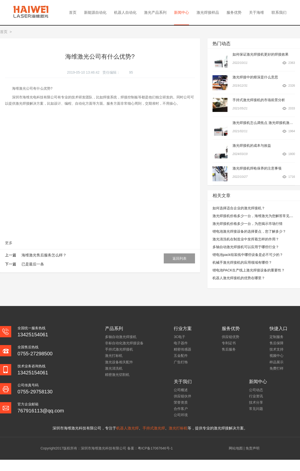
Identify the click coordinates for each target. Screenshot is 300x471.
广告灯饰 (181, 362)
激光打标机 (113, 356)
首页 (72, 12)
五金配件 (181, 356)
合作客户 (181, 409)
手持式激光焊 (153, 428)
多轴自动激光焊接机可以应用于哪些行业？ (245, 247)
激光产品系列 (155, 12)
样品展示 (277, 362)
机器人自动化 (125, 12)
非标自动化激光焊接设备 (124, 343)
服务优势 (234, 12)
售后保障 (277, 343)
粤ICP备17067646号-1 (155, 448)
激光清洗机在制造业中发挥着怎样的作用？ (245, 239)
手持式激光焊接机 (119, 349)
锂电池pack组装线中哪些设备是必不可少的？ (247, 255)
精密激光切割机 (117, 375)
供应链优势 (230, 337)
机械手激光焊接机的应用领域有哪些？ (242, 262)
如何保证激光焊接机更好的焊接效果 (260, 54)
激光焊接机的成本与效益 (251, 145)
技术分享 (256, 402)
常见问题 (256, 409)
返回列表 (179, 258)
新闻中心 (181, 12)
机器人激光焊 (127, 428)
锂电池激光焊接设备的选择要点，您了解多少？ (249, 231)
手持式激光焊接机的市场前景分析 (258, 100)
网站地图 (236, 448)
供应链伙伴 (182, 396)
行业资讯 (256, 396)
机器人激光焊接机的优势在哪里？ (238, 278)
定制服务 (277, 337)
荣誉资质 (181, 402)
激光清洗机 (113, 368)
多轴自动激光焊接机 (120, 337)
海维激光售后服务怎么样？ (44, 255)
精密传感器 (182, 349)
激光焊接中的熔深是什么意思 (255, 77)
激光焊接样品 (207, 12)
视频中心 (277, 356)
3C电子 (179, 337)
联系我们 (279, 12)
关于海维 (256, 12)
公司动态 (256, 390)
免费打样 (277, 368)
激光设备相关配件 (119, 362)
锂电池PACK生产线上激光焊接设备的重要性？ (248, 270)
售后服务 (229, 349)
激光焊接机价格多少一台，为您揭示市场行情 (247, 224)
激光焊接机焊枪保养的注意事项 (257, 168)
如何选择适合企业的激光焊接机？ (238, 208)
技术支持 (277, 349)
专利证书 (229, 343)
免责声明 (253, 448)
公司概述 (181, 390)
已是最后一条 (33, 264)
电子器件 (181, 343)
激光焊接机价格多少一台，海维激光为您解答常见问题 (254, 216)
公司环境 (181, 415)
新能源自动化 (95, 12)
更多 (8, 243)
